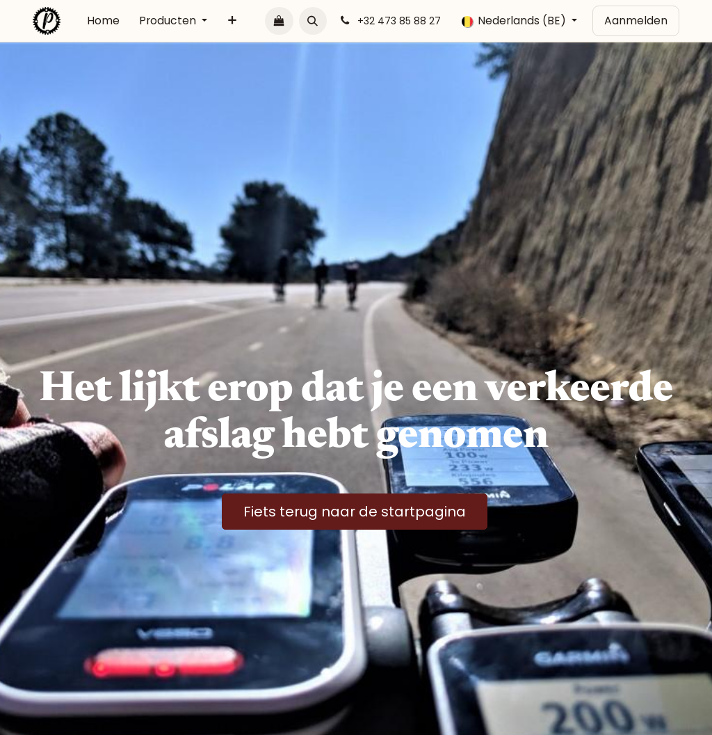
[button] (313, 21)
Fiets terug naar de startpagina (354, 511)
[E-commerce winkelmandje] (279, 21)
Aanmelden (636, 20)
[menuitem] (103, 20)
